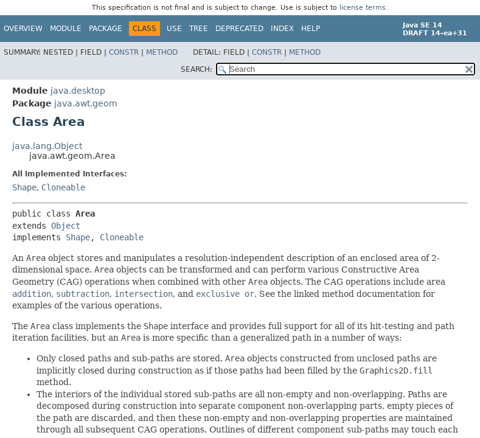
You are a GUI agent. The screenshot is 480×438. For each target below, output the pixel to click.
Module (66, 28)
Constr (124, 52)
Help (310, 28)
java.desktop (77, 91)
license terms (362, 8)
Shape (24, 187)
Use (174, 28)
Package (105, 28)
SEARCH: (196, 69)
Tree (198, 28)
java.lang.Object (47, 146)
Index (282, 28)
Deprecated (239, 28)
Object (65, 226)
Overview (23, 28)
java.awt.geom (85, 103)
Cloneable (63, 187)
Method (162, 52)
